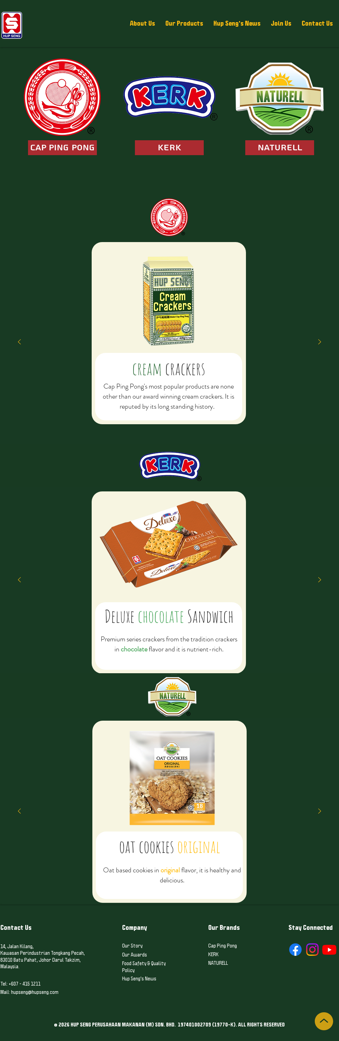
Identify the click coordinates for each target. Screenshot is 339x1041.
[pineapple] (173, 656)
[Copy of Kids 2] (201, 427)
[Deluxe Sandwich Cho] (148, 656)
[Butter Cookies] (176, 888)
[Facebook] (295, 949)
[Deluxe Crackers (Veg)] (120, 427)
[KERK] (169, 147)
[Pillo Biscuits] (188, 427)
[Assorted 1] (213, 427)
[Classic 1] (95, 427)
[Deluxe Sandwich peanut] (154, 656)
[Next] (319, 342)
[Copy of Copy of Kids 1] (182, 427)
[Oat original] (163, 888)
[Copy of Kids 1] (176, 427)
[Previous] (19, 342)
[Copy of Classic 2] (138, 427)
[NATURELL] (279, 147)
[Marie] (151, 427)
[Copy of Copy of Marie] (163, 427)
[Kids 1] (169, 427)
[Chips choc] (191, 656)
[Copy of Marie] (157, 427)
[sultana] (166, 656)
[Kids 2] (194, 427)
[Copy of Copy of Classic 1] (107, 427)
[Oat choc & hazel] (169, 888)
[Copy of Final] (244, 427)
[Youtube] (329, 949)
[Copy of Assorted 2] (232, 427)
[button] (142, 23)
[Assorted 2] (226, 427)
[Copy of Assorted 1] (219, 427)
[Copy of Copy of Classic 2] (145, 427)
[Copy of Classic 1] (101, 427)
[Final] (238, 427)
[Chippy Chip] (185, 656)
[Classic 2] (132, 427)
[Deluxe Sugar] (126, 427)
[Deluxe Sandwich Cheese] (160, 656)
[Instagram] (312, 949)
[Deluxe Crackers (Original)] (113, 427)
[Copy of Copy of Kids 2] (207, 427)
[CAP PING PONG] (62, 147)
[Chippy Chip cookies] (179, 656)
